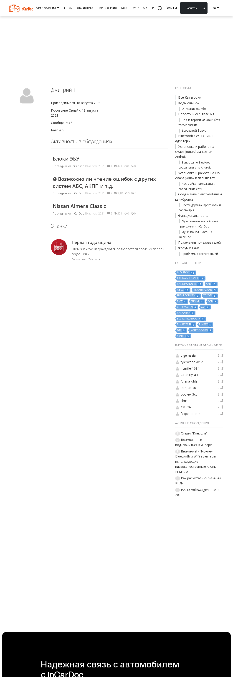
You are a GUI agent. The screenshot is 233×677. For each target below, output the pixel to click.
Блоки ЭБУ (66, 158)
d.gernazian (189, 355)
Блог (124, 8)
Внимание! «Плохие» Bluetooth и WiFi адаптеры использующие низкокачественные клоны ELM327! (195, 461)
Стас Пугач (189, 375)
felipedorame (190, 413)
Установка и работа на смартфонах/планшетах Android (194, 151)
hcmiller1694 (190, 368)
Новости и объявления (196, 114)
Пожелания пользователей (199, 242)
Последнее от (62, 166)
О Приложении (47, 8)
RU (216, 8)
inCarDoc (78, 166)
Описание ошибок (194, 109)
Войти (171, 8)
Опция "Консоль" (194, 433)
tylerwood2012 (192, 362)
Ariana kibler (190, 381)
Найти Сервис (107, 8)
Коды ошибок (188, 103)
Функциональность (193, 215)
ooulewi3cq (189, 394)
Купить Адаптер (143, 8)
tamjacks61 (189, 388)
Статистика (85, 8)
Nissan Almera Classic (79, 205)
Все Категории (189, 97)
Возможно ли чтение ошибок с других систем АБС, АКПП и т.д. (104, 182)
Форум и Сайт (189, 248)
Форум (67, 8)
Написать (191, 8)
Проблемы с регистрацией (200, 254)
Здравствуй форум (194, 131)
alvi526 (186, 407)
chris (184, 401)
